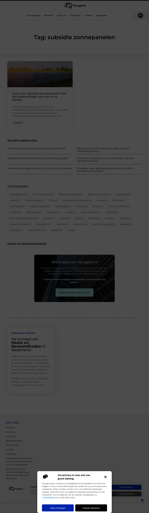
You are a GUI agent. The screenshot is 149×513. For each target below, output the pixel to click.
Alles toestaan (58, 508)
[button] (105, 476)
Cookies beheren (91, 508)
